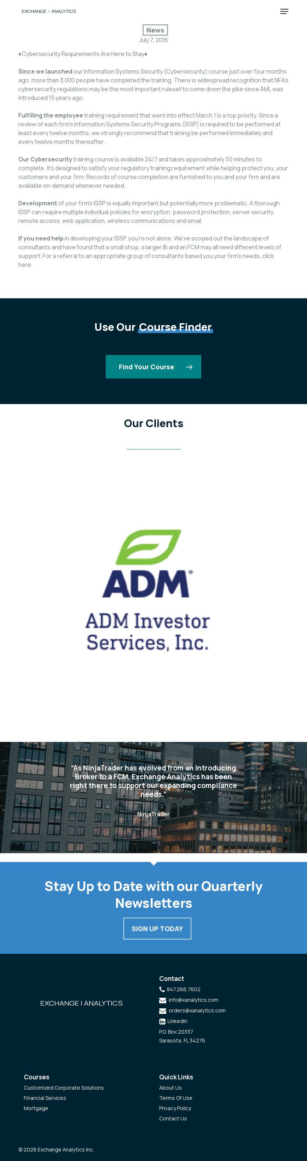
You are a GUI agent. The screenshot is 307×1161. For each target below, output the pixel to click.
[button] (284, 11)
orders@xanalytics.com (197, 1010)
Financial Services (45, 1097)
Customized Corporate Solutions (64, 1087)
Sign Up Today (157, 928)
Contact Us (173, 1118)
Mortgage (36, 1108)
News (155, 30)
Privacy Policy (175, 1108)
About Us (170, 1087)
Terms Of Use (175, 1097)
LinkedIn (177, 1021)
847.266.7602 (184, 989)
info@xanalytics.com (193, 999)
